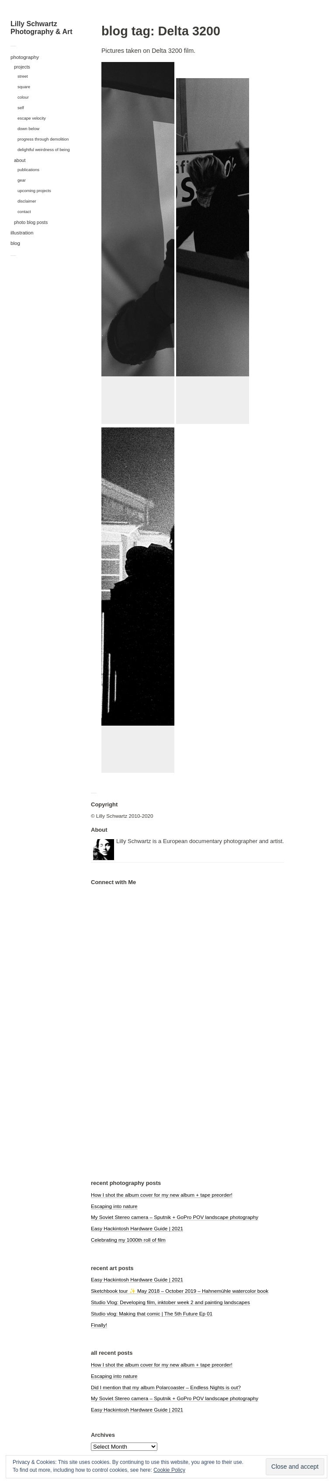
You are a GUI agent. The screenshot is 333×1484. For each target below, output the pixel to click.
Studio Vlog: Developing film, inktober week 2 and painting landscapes (170, 1302)
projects (22, 66)
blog (15, 243)
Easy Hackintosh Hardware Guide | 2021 (137, 1228)
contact (24, 211)
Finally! (99, 1325)
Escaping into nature (114, 1206)
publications (28, 169)
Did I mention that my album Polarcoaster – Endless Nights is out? (166, 1387)
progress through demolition (43, 139)
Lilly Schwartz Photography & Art (41, 27)
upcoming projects (34, 190)
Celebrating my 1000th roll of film (128, 1240)
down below (28, 128)
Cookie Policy (169, 1470)
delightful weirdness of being (43, 149)
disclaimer (26, 201)
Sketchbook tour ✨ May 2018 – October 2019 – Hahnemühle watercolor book (179, 1291)
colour (23, 97)
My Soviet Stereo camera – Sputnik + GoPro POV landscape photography (174, 1217)
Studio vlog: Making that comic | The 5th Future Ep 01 (151, 1313)
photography (24, 57)
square (23, 86)
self (20, 107)
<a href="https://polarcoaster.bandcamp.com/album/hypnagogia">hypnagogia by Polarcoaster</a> (134, 1043)
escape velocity (31, 118)
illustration (22, 232)
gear (21, 180)
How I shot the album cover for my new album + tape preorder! (161, 1195)
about (19, 160)
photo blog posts (31, 222)
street (22, 76)
